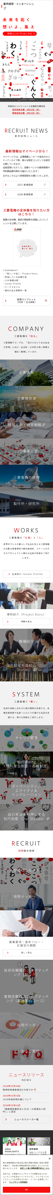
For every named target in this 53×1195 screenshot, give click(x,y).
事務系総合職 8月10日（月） (26, 113)
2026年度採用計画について (17, 1099)
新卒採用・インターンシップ (18, 6)
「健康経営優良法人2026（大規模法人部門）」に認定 (24, 1110)
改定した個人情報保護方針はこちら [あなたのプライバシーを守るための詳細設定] (34, 1181)
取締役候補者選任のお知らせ (18, 1089)
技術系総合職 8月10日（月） (26, 109)
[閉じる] (49, 1171)
